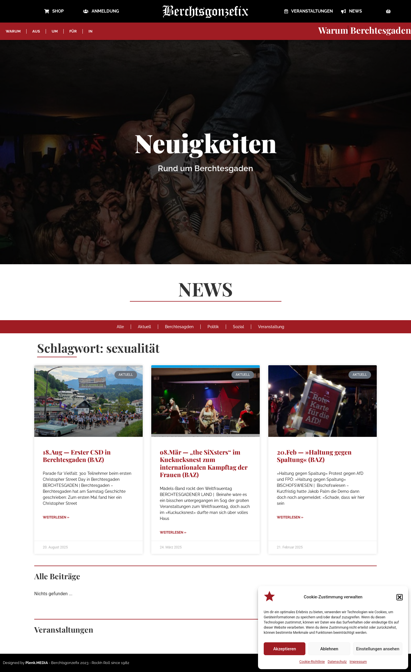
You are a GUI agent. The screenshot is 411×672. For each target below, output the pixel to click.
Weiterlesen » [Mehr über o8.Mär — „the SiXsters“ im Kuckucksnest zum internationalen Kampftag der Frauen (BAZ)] (173, 532)
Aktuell (144, 326)
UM (55, 31)
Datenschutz (337, 662)
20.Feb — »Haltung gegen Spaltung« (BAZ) (314, 456)
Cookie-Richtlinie (312, 662)
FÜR (73, 31)
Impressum (358, 662)
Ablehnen (329, 648)
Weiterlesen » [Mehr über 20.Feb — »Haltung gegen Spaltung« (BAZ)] (290, 517)
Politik (213, 326)
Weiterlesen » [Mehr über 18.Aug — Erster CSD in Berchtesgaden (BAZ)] (56, 517)
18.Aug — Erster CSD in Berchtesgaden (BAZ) (77, 456)
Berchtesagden (179, 326)
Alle (120, 326)
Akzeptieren (284, 648)
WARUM (13, 31)
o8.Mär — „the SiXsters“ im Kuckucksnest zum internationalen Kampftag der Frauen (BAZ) (203, 463)
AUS (36, 31)
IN (90, 31)
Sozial (238, 326)
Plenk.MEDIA (36, 663)
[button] (399, 597)
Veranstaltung (271, 326)
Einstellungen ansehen (377, 648)
